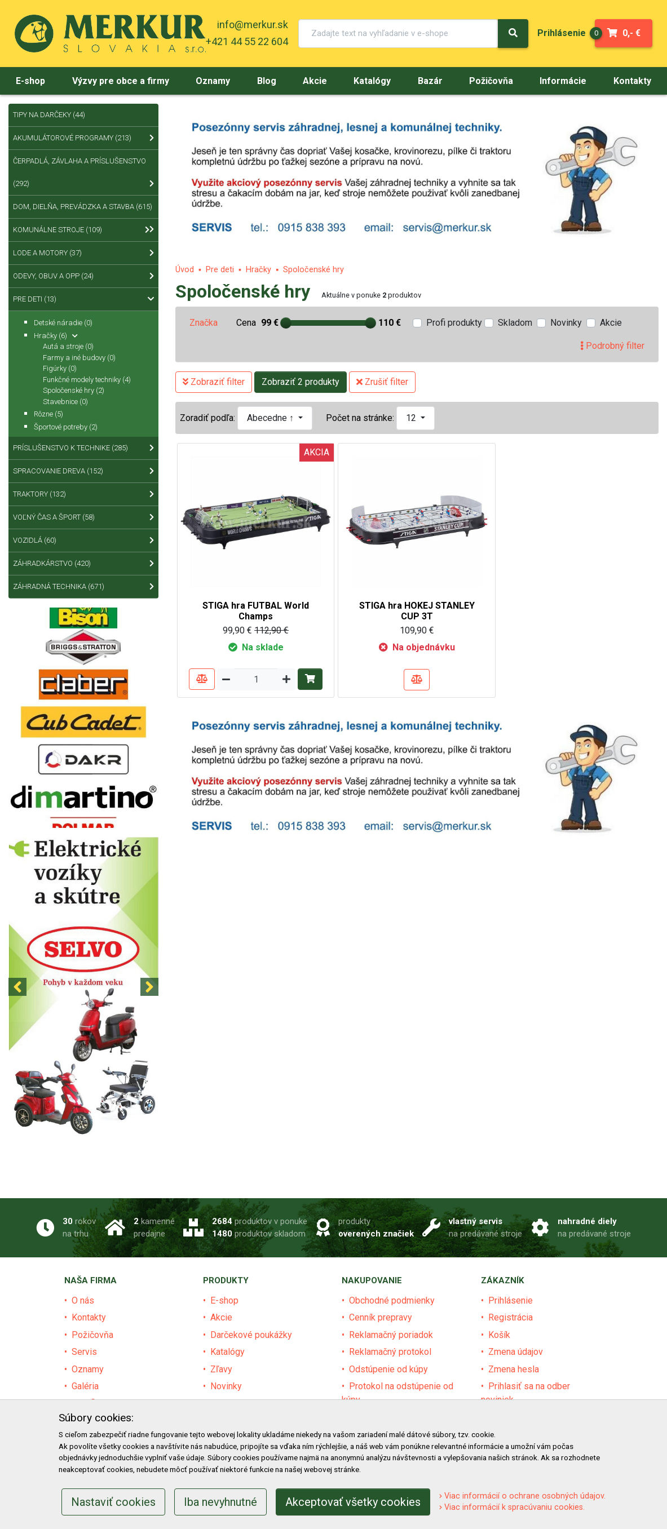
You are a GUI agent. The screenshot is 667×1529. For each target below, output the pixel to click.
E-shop (224, 1300)
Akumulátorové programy (83, 138)
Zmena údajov (515, 1351)
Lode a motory (83, 253)
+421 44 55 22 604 (247, 41)
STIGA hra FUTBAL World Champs (255, 611)
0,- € (618, 33)
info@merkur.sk (252, 24)
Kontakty (89, 1317)
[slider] (285, 323)
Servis (84, 1351)
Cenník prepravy (380, 1317)
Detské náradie (63, 322)
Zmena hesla (513, 1369)
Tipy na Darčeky (49, 114)
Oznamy (88, 1369)
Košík (499, 1334)
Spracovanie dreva (83, 471)
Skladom (515, 322)
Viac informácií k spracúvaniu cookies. (512, 1507)
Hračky (258, 269)
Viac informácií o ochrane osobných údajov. (522, 1496)
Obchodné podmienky (392, 1300)
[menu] (561, 33)
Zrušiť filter (382, 381)
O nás (83, 1300)
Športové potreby (66, 427)
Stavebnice (65, 401)
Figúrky (60, 368)
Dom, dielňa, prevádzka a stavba (83, 210)
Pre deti (220, 269)
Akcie (611, 322)
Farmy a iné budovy (79, 357)
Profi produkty (454, 322)
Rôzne (48, 414)
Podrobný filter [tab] (612, 345)
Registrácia (510, 1317)
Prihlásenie (510, 1300)
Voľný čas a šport (83, 517)
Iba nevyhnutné (220, 1502)
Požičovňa (92, 1334)
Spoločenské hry (313, 269)
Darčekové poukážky (251, 1334)
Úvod (184, 269)
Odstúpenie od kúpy (388, 1369)
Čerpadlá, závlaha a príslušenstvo (83, 176)
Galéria (85, 1386)
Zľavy (221, 1369)
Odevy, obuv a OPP (83, 276)
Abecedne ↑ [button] (271, 418)
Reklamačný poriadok (391, 1334)
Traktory (83, 494)
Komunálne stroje (81, 230)
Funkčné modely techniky (87, 379)
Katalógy (227, 1351)
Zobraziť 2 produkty (300, 381)
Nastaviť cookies (113, 1502)
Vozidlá (83, 540)
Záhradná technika (83, 586)
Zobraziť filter (214, 381)
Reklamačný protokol (390, 1351)
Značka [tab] (203, 322)
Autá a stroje (68, 346)
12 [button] (412, 418)
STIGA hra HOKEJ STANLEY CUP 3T (417, 611)
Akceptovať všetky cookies (353, 1502)
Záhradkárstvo (83, 563)
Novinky (566, 322)
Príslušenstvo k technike (83, 448)
